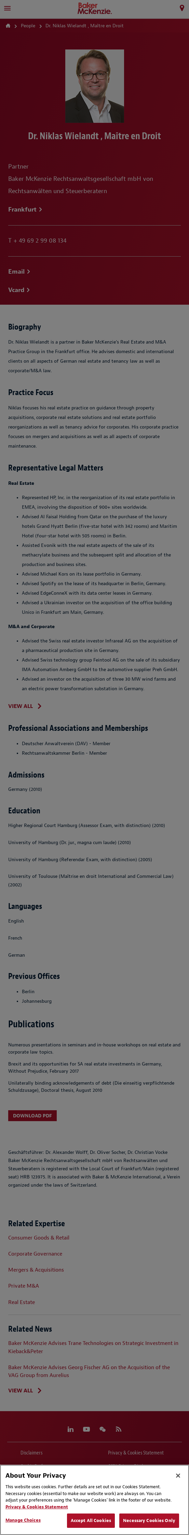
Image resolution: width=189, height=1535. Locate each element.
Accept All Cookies (91, 1520)
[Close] (178, 1475)
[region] (94, 1500)
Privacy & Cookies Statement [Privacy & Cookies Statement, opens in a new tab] (36, 1507)
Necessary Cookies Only (149, 1520)
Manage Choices (23, 1520)
